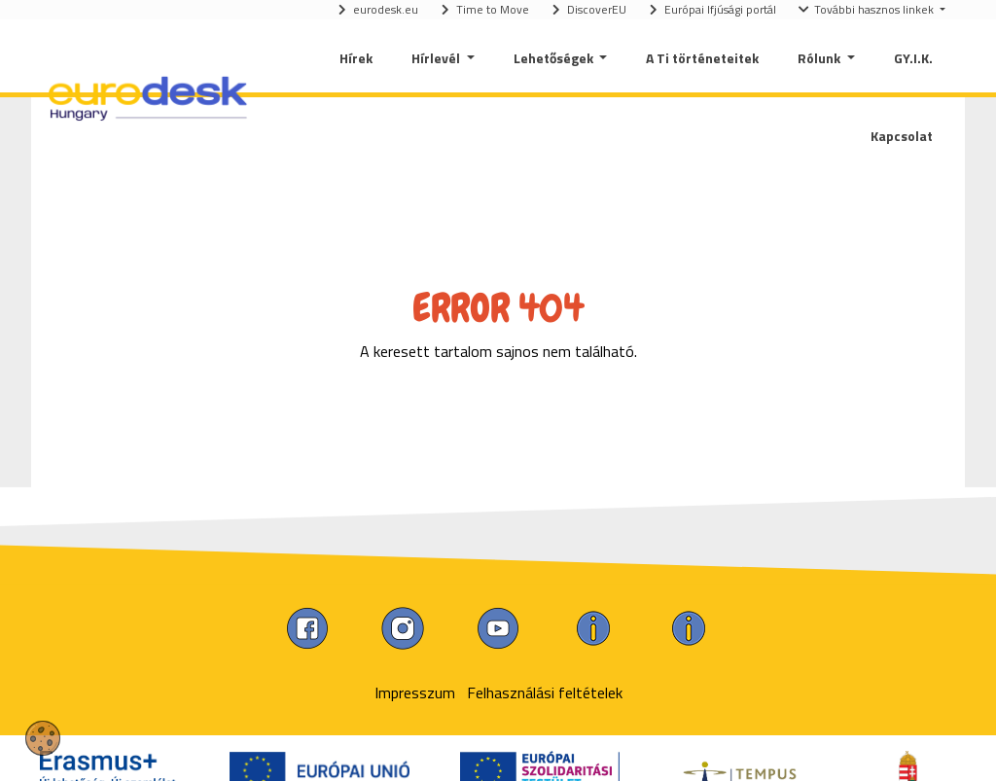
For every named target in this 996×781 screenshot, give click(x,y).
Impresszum (414, 692)
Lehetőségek (555, 58)
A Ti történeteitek (702, 58)
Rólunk (820, 58)
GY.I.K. (913, 58)
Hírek (356, 58)
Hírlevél (437, 58)
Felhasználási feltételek (544, 692)
